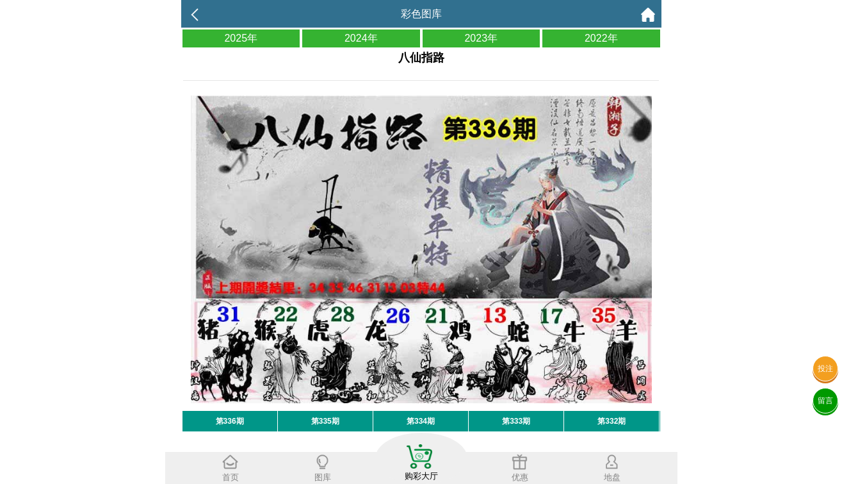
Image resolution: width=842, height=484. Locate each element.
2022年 (601, 38)
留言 (825, 400)
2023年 (481, 38)
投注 (825, 368)
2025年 (240, 38)
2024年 (361, 38)
